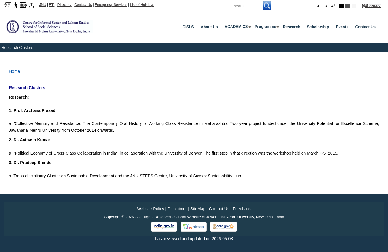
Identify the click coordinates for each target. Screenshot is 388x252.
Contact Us (83, 5)
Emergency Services (111, 5)
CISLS (188, 27)
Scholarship (318, 27)
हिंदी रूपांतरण (371, 6)
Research (291, 27)
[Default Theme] (354, 6)
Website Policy (150, 208)
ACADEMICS (237, 27)
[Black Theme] (341, 6)
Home (14, 71)
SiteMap (197, 208)
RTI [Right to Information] (51, 5)
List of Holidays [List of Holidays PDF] (142, 5)
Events (342, 27)
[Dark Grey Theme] (347, 6)
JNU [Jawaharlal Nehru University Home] (42, 5)
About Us (209, 27)
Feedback (242, 208)
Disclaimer (177, 208)
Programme (267, 27)
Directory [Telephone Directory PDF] (64, 5)
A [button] (333, 5)
